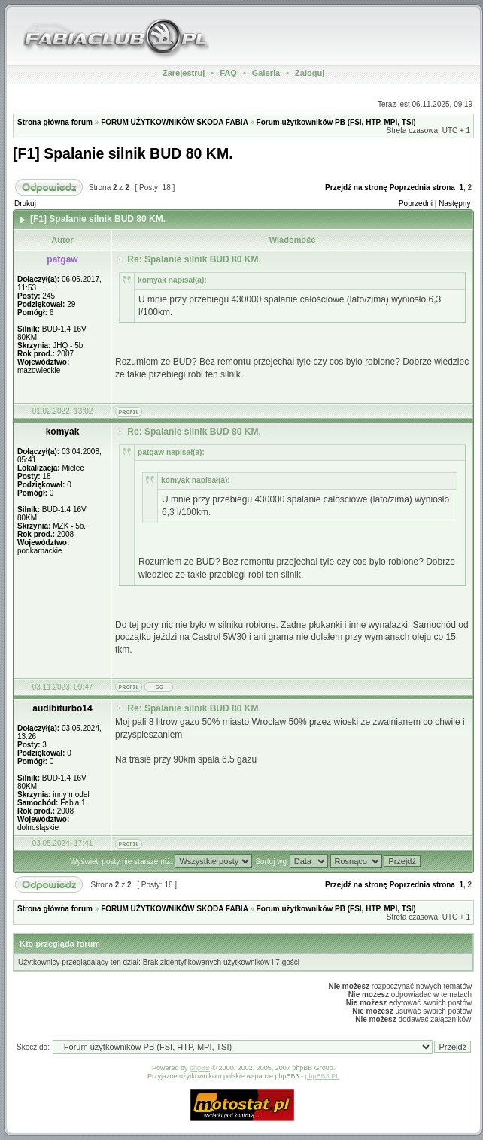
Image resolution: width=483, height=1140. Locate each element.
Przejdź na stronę (356, 187)
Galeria (266, 72)
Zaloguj (309, 72)
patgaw (62, 259)
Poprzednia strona (422, 187)
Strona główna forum (55, 122)
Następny (454, 203)
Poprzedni (416, 203)
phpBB (200, 1068)
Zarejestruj (184, 72)
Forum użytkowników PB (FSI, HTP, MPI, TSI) (336, 122)
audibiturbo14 (62, 708)
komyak (63, 431)
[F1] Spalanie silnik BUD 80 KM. (123, 153)
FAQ (228, 72)
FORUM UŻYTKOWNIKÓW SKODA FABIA (174, 122)
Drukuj (25, 203)
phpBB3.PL (322, 1076)
